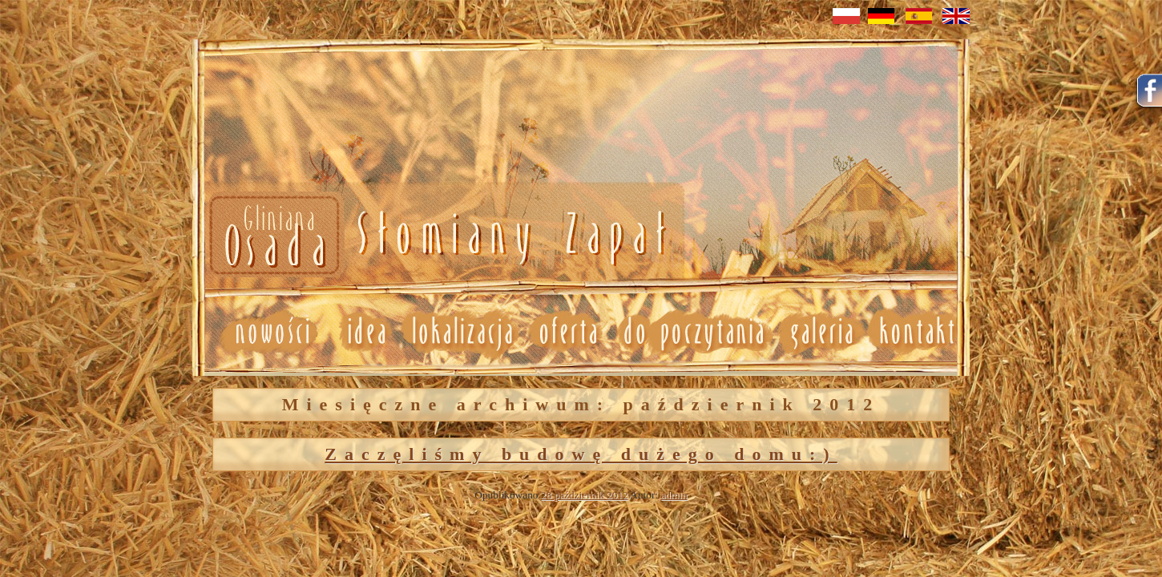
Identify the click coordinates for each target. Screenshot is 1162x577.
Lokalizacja (461, 332)
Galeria (821, 332)
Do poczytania (693, 332)
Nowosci (434, 236)
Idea (360, 332)
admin (673, 495)
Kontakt (918, 332)
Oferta (566, 332)
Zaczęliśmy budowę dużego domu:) (581, 454)
